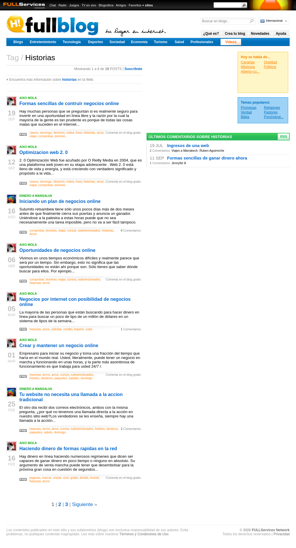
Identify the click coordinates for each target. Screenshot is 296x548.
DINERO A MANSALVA (35, 195)
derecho (59, 132)
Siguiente (82, 504)
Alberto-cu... (250, 71)
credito (68, 329)
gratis (74, 477)
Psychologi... (274, 117)
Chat (52, 5)
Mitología (248, 67)
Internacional (274, 20)
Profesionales (201, 42)
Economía (139, 42)
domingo (46, 132)
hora (79, 132)
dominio (60, 136)
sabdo (48, 432)
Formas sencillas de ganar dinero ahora (207, 158)
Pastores (271, 112)
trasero (79, 329)
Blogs (18, 42)
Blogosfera (106, 5)
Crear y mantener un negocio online (58, 345)
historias (69, 80)
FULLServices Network (271, 530)
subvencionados (89, 230)
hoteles (34, 378)
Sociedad (117, 42)
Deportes (95, 42)
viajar (33, 136)
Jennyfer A (178, 163)
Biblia (245, 117)
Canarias (248, 62)
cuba (89, 329)
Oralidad (270, 62)
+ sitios (147, 5)
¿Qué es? (211, 34)
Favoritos (135, 5)
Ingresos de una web (188, 145)
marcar (46, 477)
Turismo (160, 42)
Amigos (121, 5)
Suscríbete (133, 69)
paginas (34, 477)
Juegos (74, 5)
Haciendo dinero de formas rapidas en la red (68, 448)
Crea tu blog (235, 34)
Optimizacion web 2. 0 (43, 152)
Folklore (270, 67)
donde (84, 477)
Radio (62, 5)
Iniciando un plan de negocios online (60, 201)
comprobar (45, 136)
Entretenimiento (43, 42)
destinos (47, 378)
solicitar (56, 329)
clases (33, 132)
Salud (179, 42)
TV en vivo (89, 5)
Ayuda (281, 34)
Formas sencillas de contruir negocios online (69, 103)
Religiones (272, 108)
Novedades (260, 34)
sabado (74, 378)
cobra (70, 132)
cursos (71, 230)
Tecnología (72, 42)
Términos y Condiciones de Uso (144, 534)
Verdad (246, 112)
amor (100, 132)
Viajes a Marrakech (184, 150)
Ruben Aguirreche (211, 150)
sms (66, 477)
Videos (230, 42)
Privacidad (281, 534)
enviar (57, 477)
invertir (94, 477)
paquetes (60, 378)
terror (33, 234)
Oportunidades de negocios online (57, 250)
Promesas (248, 108)
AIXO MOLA (28, 98)
